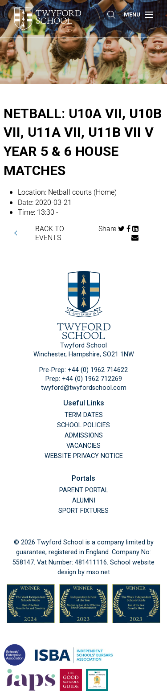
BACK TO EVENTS (49, 233)
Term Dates (84, 415)
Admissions (84, 435)
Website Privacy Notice (84, 456)
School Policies (83, 425)
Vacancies (83, 446)
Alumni (83, 500)
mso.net (98, 572)
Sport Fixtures (83, 511)
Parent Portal (83, 490)
